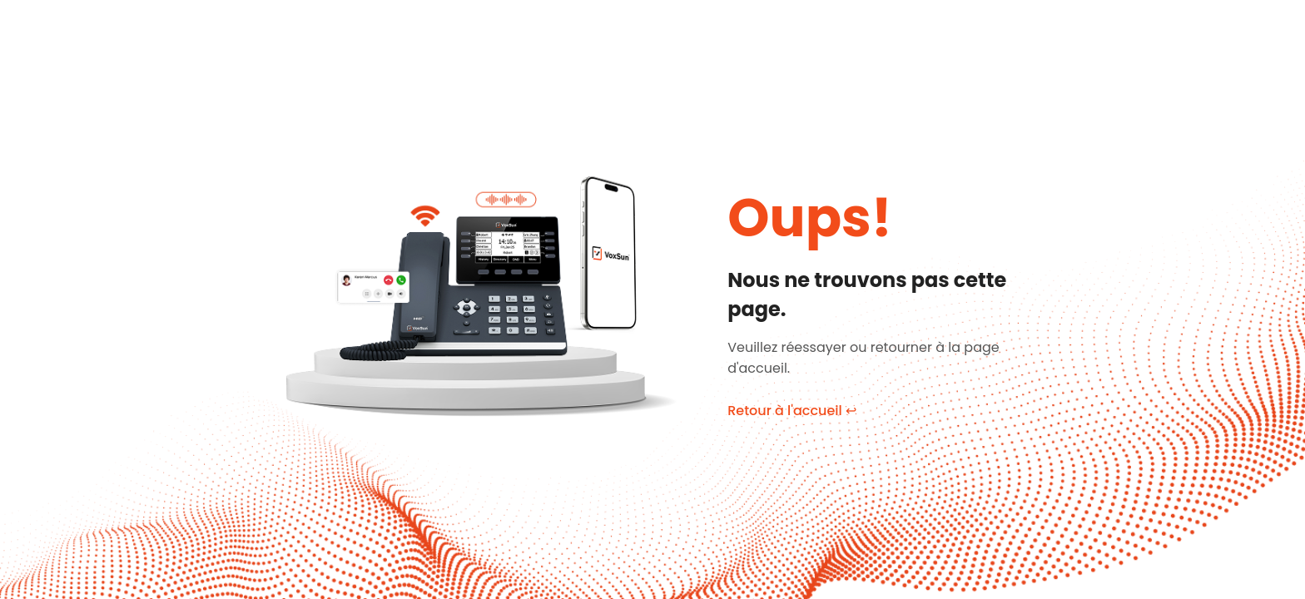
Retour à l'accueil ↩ (791, 410)
